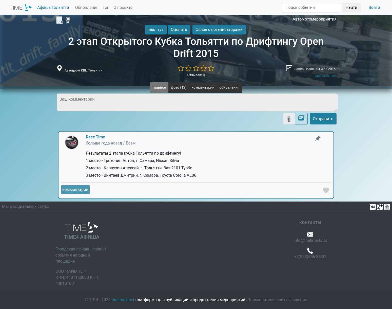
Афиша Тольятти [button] (53, 7)
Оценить (179, 29)
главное (159, 87)
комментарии (203, 87)
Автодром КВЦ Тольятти (83, 70)
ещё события (325, 76)
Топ (106, 7)
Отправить (323, 118)
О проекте (122, 7)
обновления (229, 87)
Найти (351, 7)
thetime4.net (123, 299)
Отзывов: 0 (196, 75)
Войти (374, 7)
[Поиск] (311, 7)
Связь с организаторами (219, 29)
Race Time (95, 137)
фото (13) (178, 87)
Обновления (87, 7)
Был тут (155, 29)
